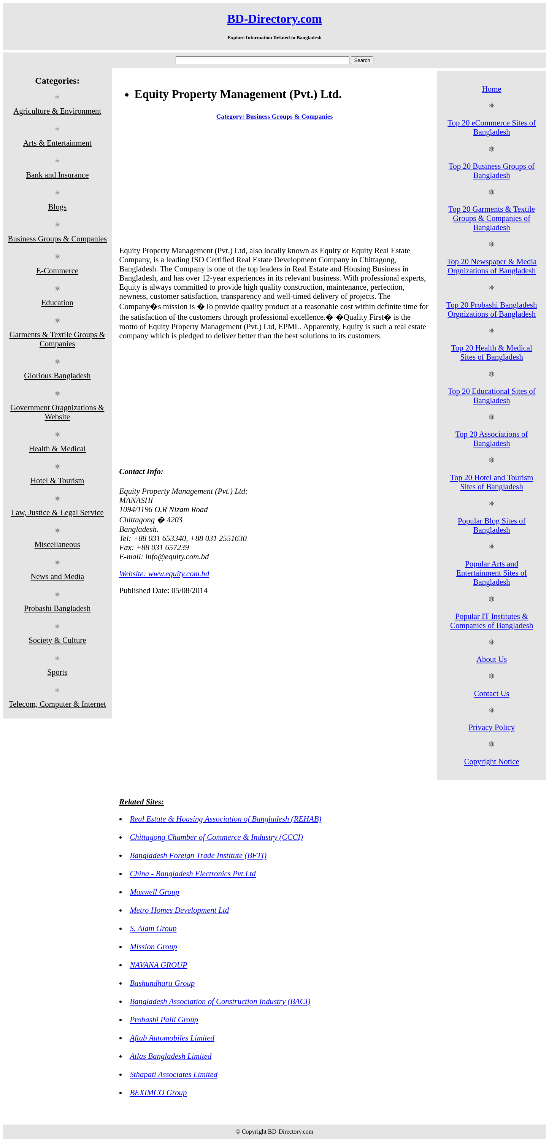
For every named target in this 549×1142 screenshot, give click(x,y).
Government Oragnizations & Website (57, 412)
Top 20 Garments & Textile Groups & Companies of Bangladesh (491, 218)
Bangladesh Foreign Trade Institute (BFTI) (198, 855)
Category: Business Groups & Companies (274, 116)
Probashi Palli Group (164, 1019)
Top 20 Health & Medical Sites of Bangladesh (491, 352)
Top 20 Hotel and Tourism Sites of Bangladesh (491, 482)
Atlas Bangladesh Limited (170, 1056)
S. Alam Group (153, 928)
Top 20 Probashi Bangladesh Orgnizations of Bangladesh (491, 309)
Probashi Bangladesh (57, 608)
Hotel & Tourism (57, 480)
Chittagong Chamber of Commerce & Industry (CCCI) (216, 837)
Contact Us (491, 693)
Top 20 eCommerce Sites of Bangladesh (491, 127)
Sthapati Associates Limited (173, 1074)
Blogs (57, 206)
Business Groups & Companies (57, 238)
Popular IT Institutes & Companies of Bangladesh (491, 621)
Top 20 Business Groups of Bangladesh (492, 170)
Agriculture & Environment (57, 110)
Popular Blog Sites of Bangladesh (492, 525)
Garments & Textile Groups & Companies (57, 339)
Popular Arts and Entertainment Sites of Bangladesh (491, 572)
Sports (57, 672)
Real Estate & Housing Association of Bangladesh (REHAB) (225, 818)
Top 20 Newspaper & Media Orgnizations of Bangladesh (492, 266)
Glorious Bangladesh (57, 375)
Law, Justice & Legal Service (57, 512)
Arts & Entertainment (57, 142)
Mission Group (153, 946)
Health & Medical (57, 448)
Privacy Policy (491, 727)
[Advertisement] (274, 185)
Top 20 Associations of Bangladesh (491, 438)
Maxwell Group (154, 891)
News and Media (57, 576)
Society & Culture (57, 640)
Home (491, 88)
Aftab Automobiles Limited (172, 1037)
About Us (491, 659)
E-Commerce (57, 270)
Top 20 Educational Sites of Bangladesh (492, 395)
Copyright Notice (491, 761)
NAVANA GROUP (158, 964)
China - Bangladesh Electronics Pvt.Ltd (192, 873)
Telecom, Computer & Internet (57, 703)
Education (57, 302)
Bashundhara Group (162, 983)
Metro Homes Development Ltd (179, 910)
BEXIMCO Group (158, 1092)
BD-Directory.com (274, 18)
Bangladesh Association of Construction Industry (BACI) (220, 1001)
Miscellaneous (57, 544)
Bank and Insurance (57, 174)
